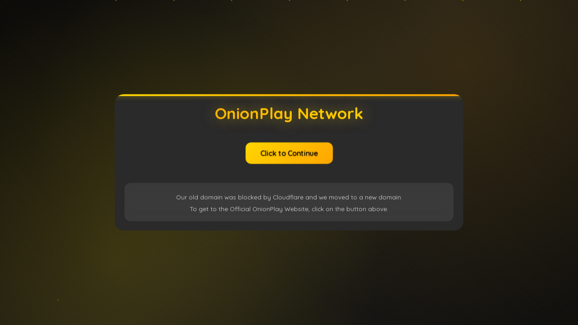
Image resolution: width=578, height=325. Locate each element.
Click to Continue (289, 152)
